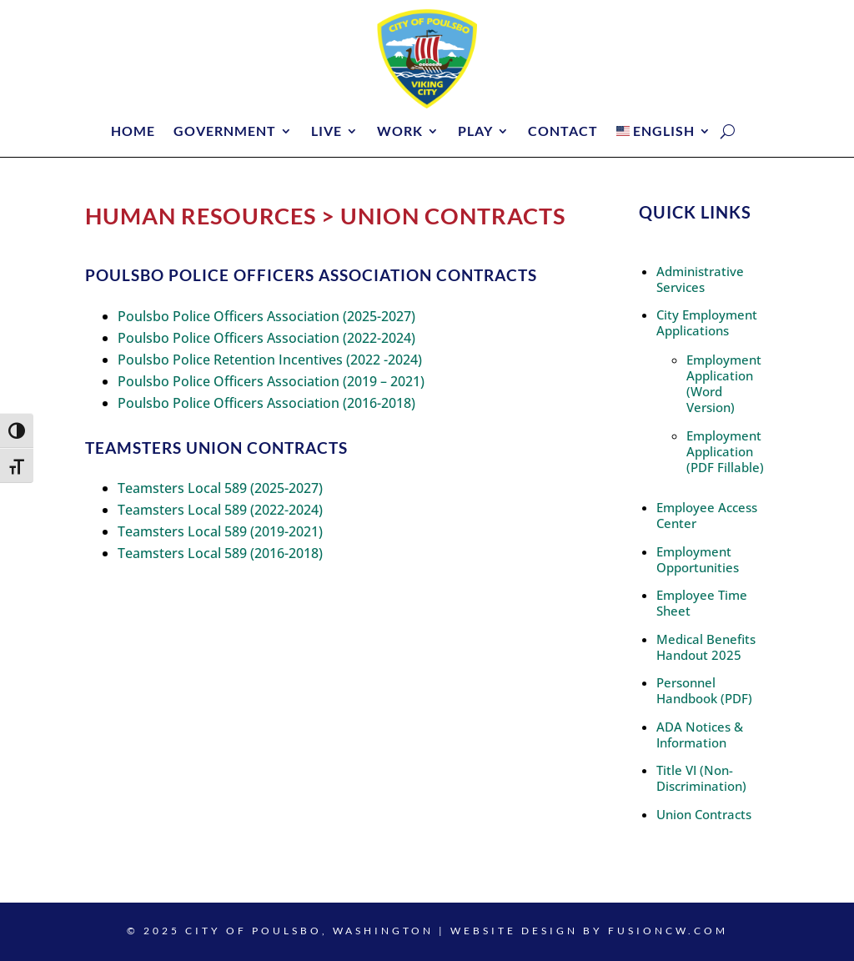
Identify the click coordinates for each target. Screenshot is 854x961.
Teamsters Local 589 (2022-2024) (220, 510)
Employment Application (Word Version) (723, 383)
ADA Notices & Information (699, 734)
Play (475, 131)
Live (326, 131)
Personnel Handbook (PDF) (704, 690)
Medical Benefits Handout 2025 (706, 647)
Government (224, 131)
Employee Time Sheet (701, 602)
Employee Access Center (706, 515)
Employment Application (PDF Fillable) (725, 451)
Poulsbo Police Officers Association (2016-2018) (266, 403)
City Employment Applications (706, 322)
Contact (563, 131)
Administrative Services (700, 279)
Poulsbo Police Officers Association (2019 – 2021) (271, 381)
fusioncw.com (668, 930)
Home (133, 131)
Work (400, 131)
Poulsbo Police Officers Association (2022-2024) (266, 338)
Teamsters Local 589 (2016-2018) (220, 553)
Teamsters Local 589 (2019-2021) (220, 531)
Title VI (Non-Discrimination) (701, 778)
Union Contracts (703, 814)
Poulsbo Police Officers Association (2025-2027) (266, 316)
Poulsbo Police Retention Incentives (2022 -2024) (270, 359)
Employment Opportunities (697, 559)
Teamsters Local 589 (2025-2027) (220, 488)
